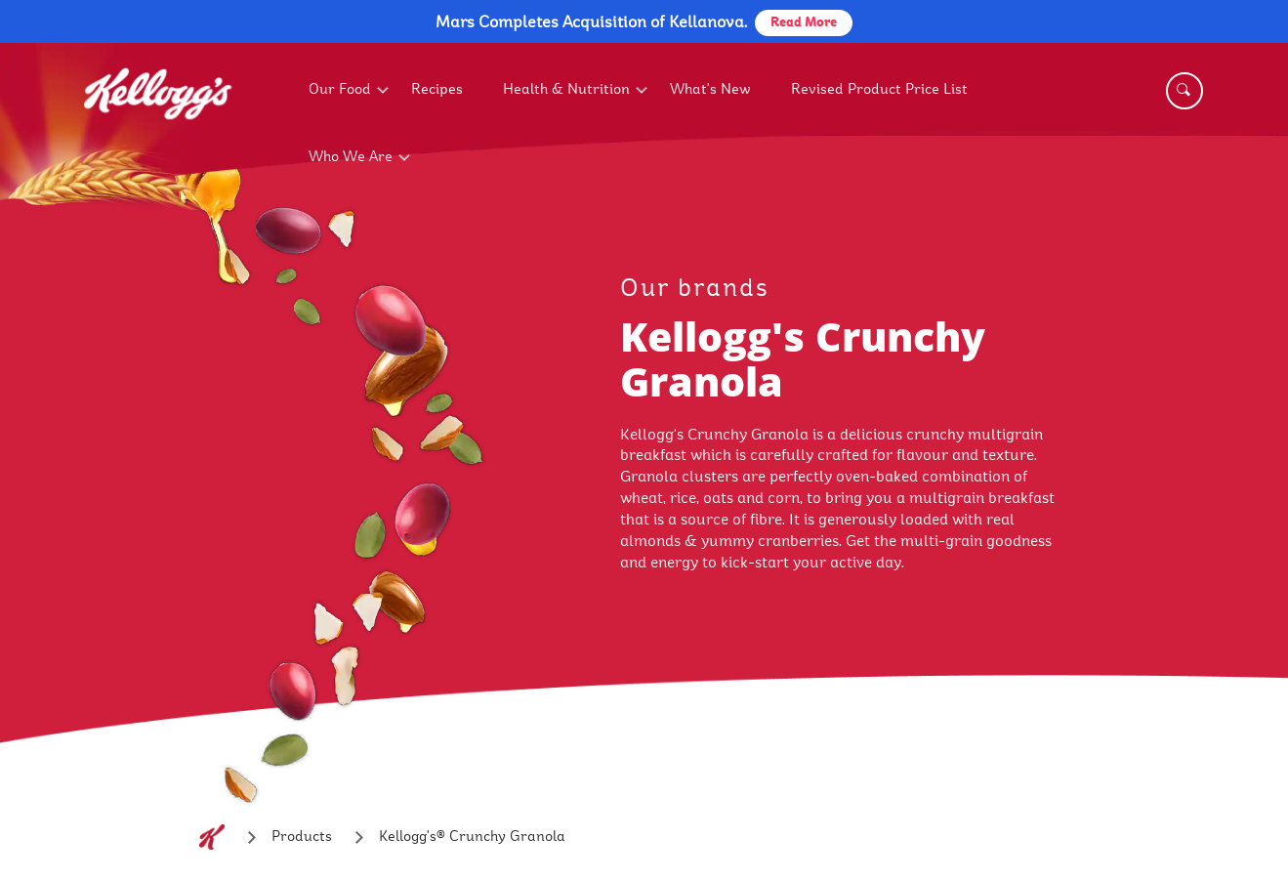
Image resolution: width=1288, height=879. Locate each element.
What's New (710, 89)
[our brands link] (848, 288)
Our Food (340, 89)
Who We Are (351, 156)
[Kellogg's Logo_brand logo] (158, 138)
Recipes (437, 89)
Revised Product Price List (879, 89)
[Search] (1184, 90)
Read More (803, 22)
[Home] (212, 837)
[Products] (301, 837)
